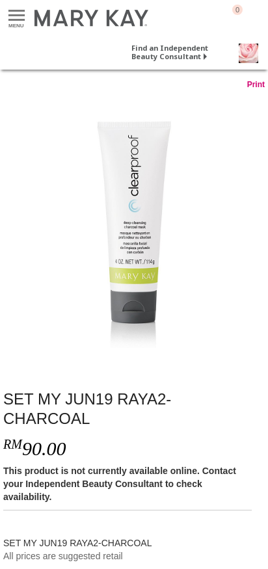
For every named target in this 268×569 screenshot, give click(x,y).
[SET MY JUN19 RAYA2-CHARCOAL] (134, 227)
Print (256, 84)
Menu (16, 16)
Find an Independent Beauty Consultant (169, 52)
